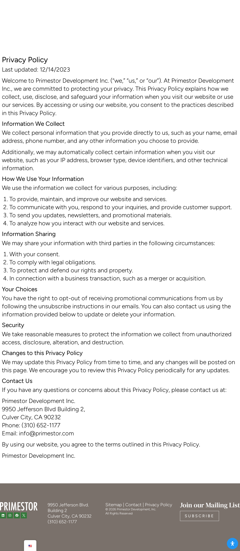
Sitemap (113, 504)
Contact (133, 504)
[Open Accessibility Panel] (232, 543)
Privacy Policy (158, 504)
